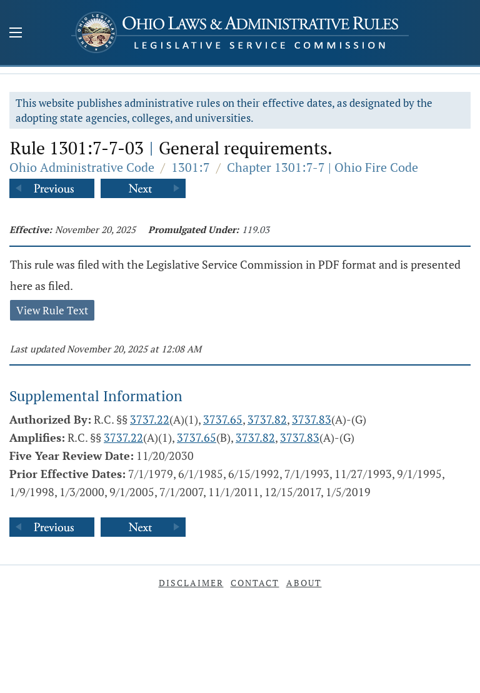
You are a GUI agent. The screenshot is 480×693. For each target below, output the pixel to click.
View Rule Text (52, 310)
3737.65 (222, 419)
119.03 (255, 229)
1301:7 (190, 167)
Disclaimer (191, 583)
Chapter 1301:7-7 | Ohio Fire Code (322, 167)
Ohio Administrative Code (81, 167)
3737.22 (149, 419)
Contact (255, 583)
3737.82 (267, 419)
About (304, 583)
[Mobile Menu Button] (15, 33)
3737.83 (311, 419)
